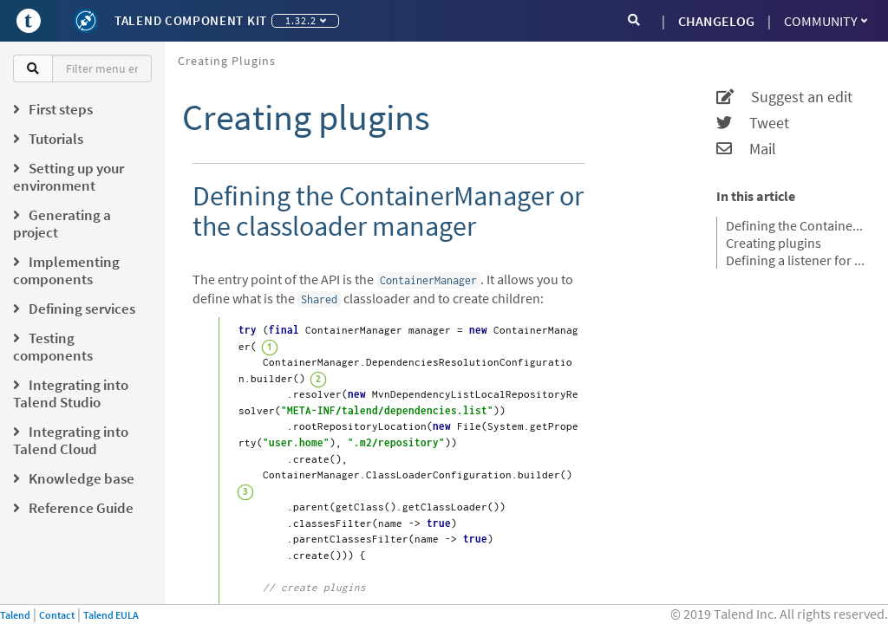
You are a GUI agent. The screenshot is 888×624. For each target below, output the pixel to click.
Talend (15, 614)
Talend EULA (111, 614)
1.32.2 (305, 20)
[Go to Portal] (28, 21)
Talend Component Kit (190, 20)
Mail (746, 149)
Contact (57, 614)
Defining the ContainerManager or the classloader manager (796, 225)
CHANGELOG (716, 20)
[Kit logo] (85, 21)
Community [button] (825, 20)
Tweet (752, 123)
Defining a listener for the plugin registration (796, 260)
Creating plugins (227, 60)
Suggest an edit (784, 97)
